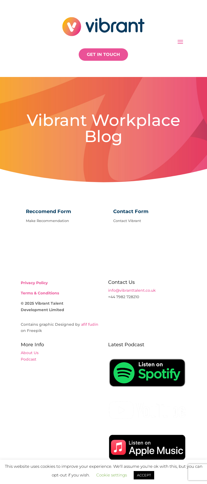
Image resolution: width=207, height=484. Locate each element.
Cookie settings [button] (111, 475)
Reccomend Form (48, 211)
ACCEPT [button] (144, 475)
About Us (30, 352)
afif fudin (89, 324)
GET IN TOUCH (103, 54)
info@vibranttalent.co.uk (132, 290)
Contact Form (131, 211)
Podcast (28, 359)
